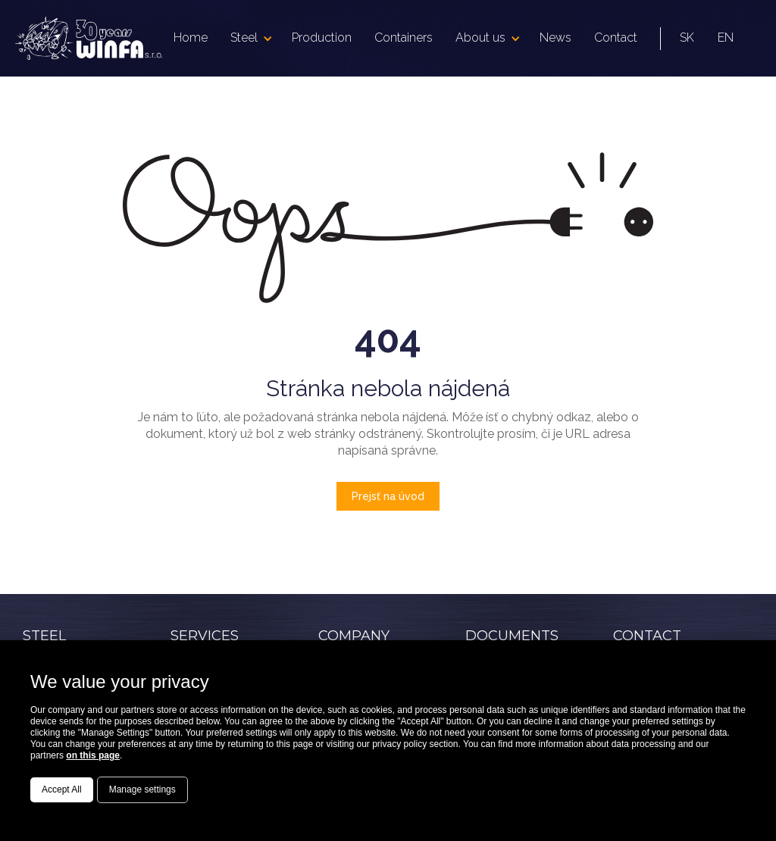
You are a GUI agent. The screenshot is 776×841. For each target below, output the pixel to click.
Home (191, 37)
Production (322, 37)
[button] (249, 38)
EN (726, 37)
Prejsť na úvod (388, 496)
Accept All (62, 789)
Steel (244, 37)
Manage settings (142, 789)
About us (480, 37)
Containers (403, 37)
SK (687, 37)
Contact (615, 37)
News (555, 37)
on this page (93, 755)
